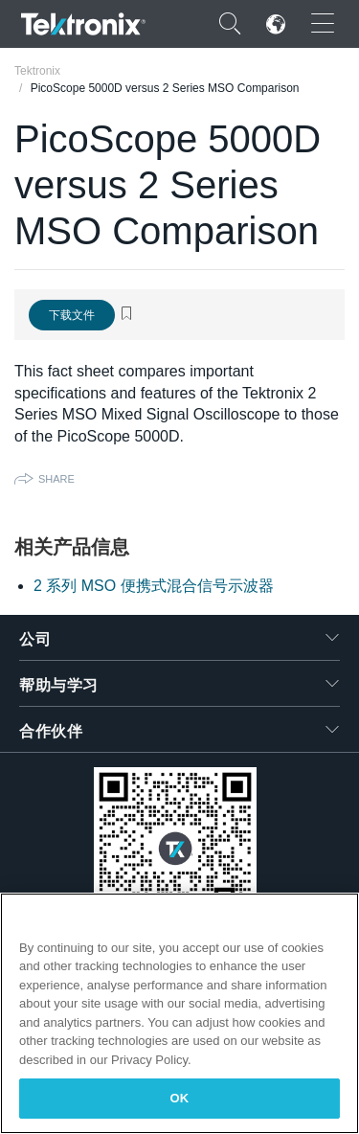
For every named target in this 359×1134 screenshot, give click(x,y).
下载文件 (72, 315)
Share (56, 479)
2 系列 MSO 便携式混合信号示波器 (154, 586)
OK (180, 1098)
